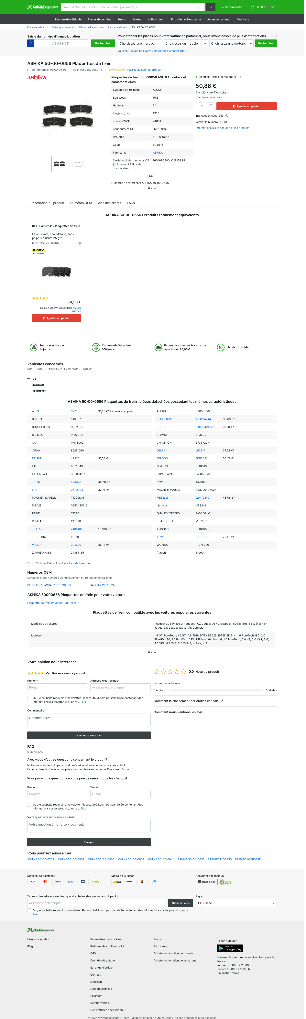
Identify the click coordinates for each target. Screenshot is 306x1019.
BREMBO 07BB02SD (248, 853)
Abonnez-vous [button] (180, 897)
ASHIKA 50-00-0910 (100, 853)
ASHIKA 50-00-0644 (160, 853)
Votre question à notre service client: (51, 811)
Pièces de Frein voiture (91, 27)
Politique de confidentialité (107, 940)
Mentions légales (38, 933)
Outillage (243, 19)
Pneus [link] (157, 933)
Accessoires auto (219, 19)
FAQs (131, 197)
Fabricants (160, 940)
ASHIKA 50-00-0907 (70, 853)
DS (34, 373)
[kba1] (61, 43)
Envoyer (89, 836)
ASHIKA (158, 152)
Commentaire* (36, 705)
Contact (95, 969)
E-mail (94, 781)
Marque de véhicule (68, 19)
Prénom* (32, 675)
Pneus (121, 19)
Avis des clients (109, 197)
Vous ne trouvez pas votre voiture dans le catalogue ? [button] (152, 50)
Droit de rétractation (103, 955)
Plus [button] (83, 696)
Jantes (136, 19)
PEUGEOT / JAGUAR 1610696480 (49, 579)
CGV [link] (93, 947)
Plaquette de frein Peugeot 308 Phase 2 (53, 597)
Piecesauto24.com (37, 27)
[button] (200, 7)
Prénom (32, 781)
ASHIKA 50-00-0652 (130, 853)
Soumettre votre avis (89, 730)
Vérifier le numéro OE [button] (211, 122)
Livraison (96, 976)
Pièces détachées (99, 19)
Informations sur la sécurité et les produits (222, 127)
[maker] (140, 43)
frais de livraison (212, 97)
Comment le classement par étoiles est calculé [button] (188, 695)
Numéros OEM (81, 197)
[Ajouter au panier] (56, 313)
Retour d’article (100, 997)
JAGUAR (38, 379)
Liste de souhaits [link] (101, 983)
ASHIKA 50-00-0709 (40, 853)
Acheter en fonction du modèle (173, 947)
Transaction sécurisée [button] (212, 115)
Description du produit (47, 197)
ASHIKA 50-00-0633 (191, 853)
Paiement (96, 990)
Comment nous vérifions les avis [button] (178, 707)
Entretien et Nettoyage (186, 19)
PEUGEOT (39, 385)
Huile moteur (156, 19)
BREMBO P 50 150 (220, 853)
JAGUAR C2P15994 (103, 579)
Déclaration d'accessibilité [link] (107, 1004)
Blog (30, 940)
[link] (262, 7)
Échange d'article (101, 962)
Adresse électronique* (104, 675)
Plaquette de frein (117, 27)
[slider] (35, 667)
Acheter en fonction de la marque (175, 955)
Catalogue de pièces (63, 27)
